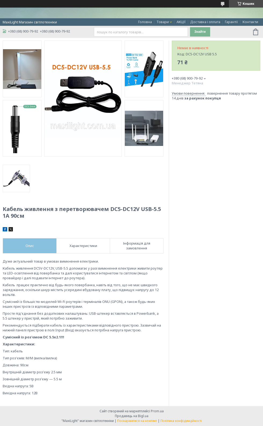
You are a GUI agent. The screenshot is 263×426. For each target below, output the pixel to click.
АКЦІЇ (181, 21)
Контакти (250, 21)
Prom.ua (157, 411)
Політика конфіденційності (181, 420)
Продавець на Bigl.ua (131, 416)
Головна (145, 21)
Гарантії (231, 21)
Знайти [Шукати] (200, 32)
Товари (162, 21)
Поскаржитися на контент (137, 420)
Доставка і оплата (205, 21)
